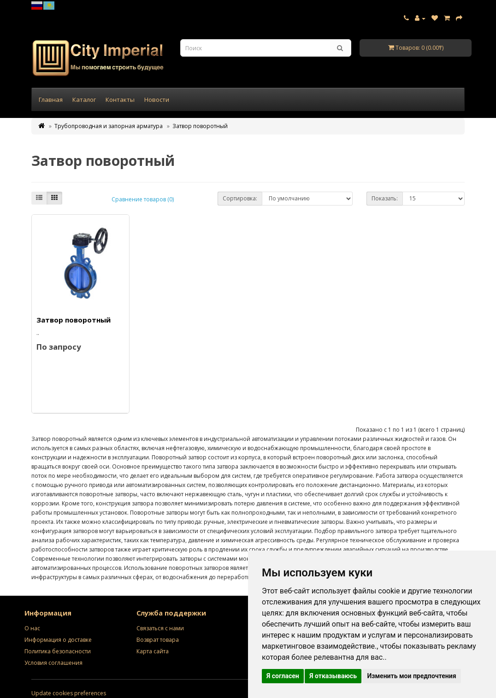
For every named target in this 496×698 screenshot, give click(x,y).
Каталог (84, 99)
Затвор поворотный (200, 126)
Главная (51, 99)
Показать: (385, 198)
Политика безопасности (57, 651)
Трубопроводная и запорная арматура (108, 126)
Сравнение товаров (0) (143, 199)
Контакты (120, 99)
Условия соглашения (53, 663)
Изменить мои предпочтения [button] (411, 676)
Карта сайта (152, 651)
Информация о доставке (58, 640)
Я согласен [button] (282, 676)
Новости (156, 99)
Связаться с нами (160, 628)
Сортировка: (240, 198)
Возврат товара (157, 640)
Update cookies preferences (68, 693)
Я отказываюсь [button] (333, 676)
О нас (32, 628)
